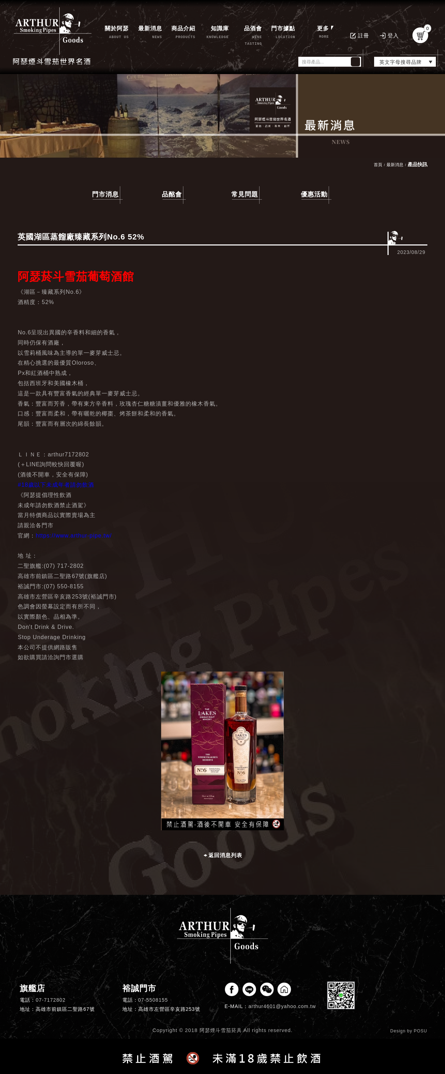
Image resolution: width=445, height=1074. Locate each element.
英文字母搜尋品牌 (400, 62)
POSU (420, 1031)
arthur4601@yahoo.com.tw (282, 1006)
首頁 (378, 164)
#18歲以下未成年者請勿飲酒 (56, 485)
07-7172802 (51, 1000)
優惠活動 (314, 194)
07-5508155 (153, 1000)
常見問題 (244, 194)
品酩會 (172, 194)
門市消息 (105, 194)
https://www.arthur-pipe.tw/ (74, 536)
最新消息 (394, 164)
